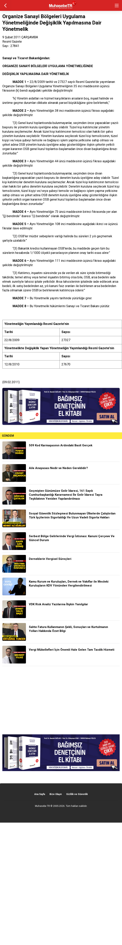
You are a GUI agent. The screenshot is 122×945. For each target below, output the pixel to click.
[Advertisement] (61, 700)
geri (5, 5)
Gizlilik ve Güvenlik (77, 794)
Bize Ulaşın (56, 794)
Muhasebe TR (42, 806)
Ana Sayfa (39, 794)
